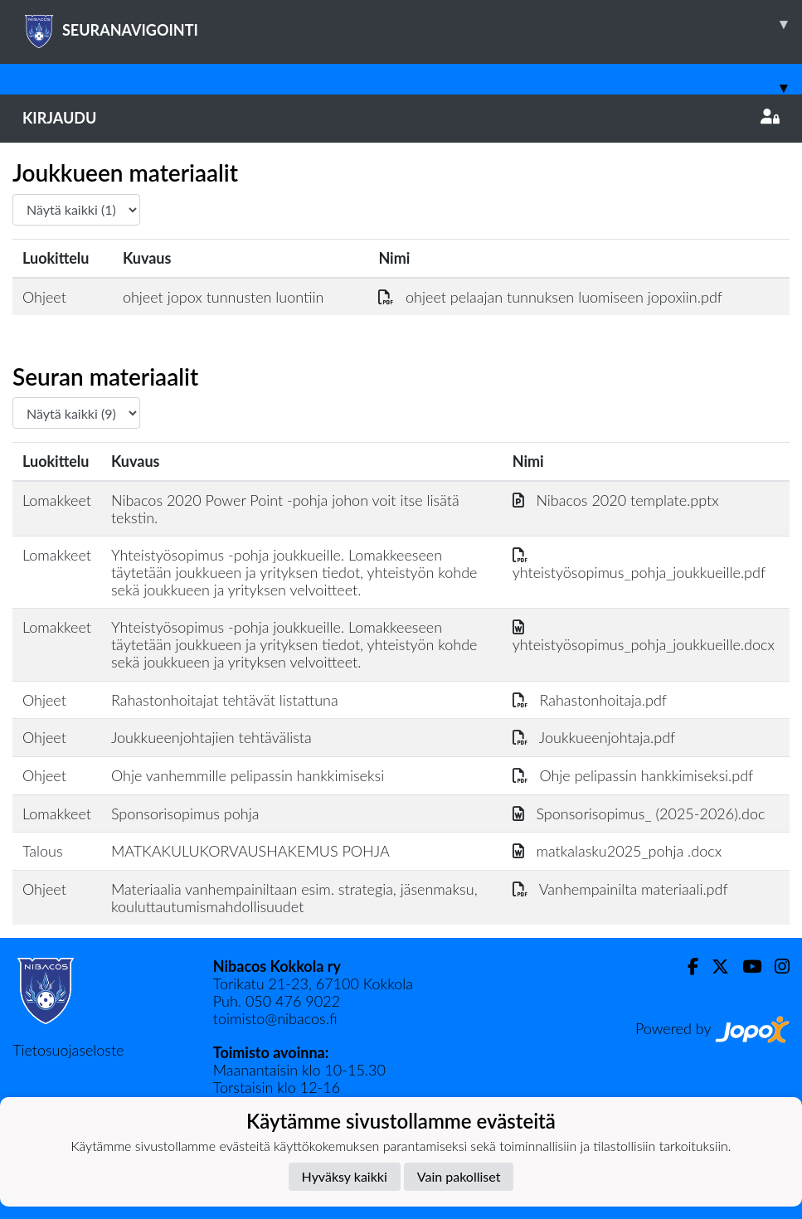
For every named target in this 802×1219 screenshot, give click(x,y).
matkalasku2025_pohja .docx (617, 851)
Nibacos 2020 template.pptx (616, 500)
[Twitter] (713, 966)
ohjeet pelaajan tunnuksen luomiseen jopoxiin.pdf (550, 297)
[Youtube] (745, 966)
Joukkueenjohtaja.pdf (594, 737)
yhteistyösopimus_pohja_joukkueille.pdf (639, 563)
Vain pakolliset (459, 1176)
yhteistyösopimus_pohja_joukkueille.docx (644, 635)
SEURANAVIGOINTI (412, 24)
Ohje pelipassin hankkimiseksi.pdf (633, 775)
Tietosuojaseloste (68, 1050)
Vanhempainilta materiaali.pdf (620, 889)
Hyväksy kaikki (344, 1176)
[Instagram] (775, 966)
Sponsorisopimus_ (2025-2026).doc (639, 813)
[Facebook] (686, 966)
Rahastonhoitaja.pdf (590, 700)
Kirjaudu (401, 118)
